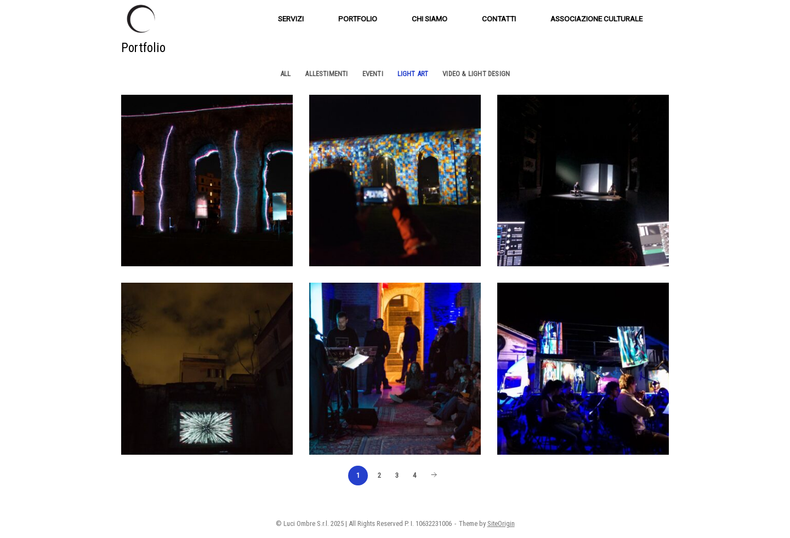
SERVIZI (291, 18)
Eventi (372, 74)
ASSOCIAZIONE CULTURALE (596, 18)
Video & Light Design (476, 74)
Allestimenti (326, 74)
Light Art (413, 74)
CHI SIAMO (429, 18)
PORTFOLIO (357, 18)
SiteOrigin (501, 523)
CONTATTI (499, 18)
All (285, 74)
